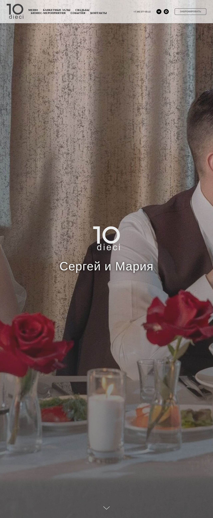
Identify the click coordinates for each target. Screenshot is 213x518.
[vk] (158, 11)
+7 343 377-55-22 (142, 11)
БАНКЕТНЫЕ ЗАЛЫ (56, 10)
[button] (190, 11)
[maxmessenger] (166, 11)
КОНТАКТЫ (98, 13)
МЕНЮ (33, 10)
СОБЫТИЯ (78, 13)
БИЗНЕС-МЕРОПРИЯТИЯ (48, 13)
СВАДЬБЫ (82, 10)
